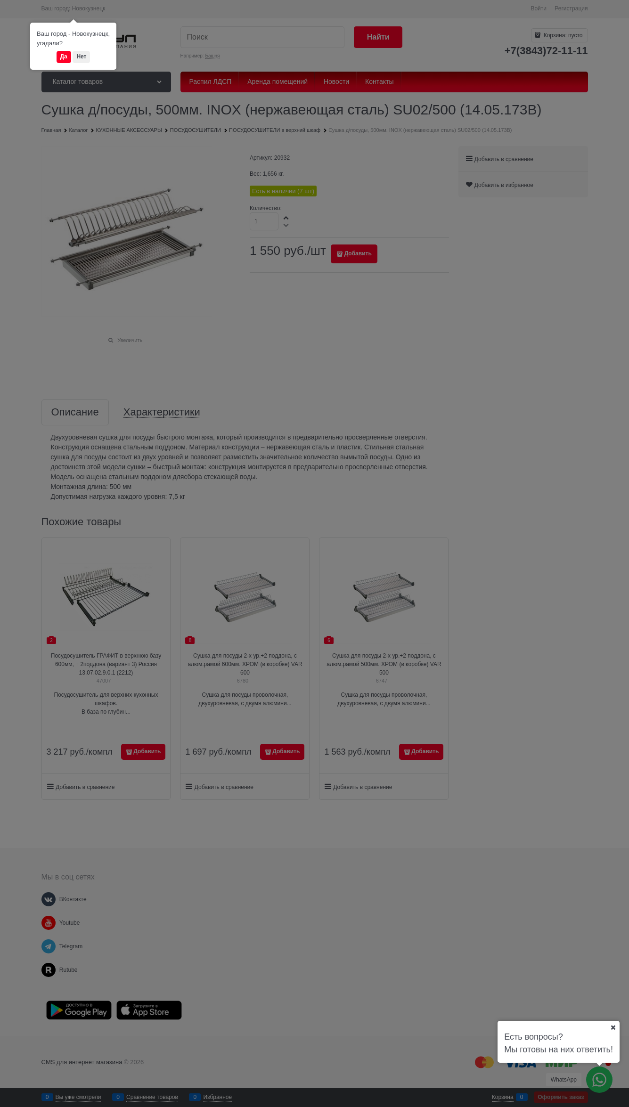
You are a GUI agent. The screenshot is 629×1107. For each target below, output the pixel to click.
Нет (81, 56)
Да (63, 56)
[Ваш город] (613, 1027)
